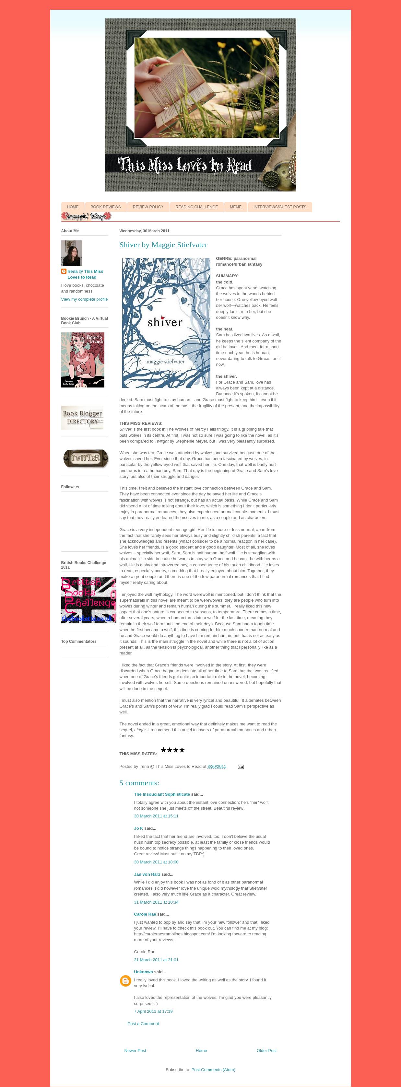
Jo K (138, 828)
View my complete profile (84, 299)
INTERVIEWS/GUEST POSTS (280, 207)
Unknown (143, 971)
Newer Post (135, 1050)
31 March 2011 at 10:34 (156, 902)
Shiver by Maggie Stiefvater (163, 244)
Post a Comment (143, 1023)
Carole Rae (145, 914)
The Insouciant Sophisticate (162, 794)
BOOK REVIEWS (106, 207)
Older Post (267, 1050)
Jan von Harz (147, 874)
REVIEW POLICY (148, 207)
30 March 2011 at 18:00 (156, 862)
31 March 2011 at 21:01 (156, 959)
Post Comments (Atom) (213, 1069)
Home (201, 1050)
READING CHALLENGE (197, 207)
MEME (236, 207)
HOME (73, 207)
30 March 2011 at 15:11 (156, 816)
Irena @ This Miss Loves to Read (85, 274)
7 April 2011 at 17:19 (153, 1011)
